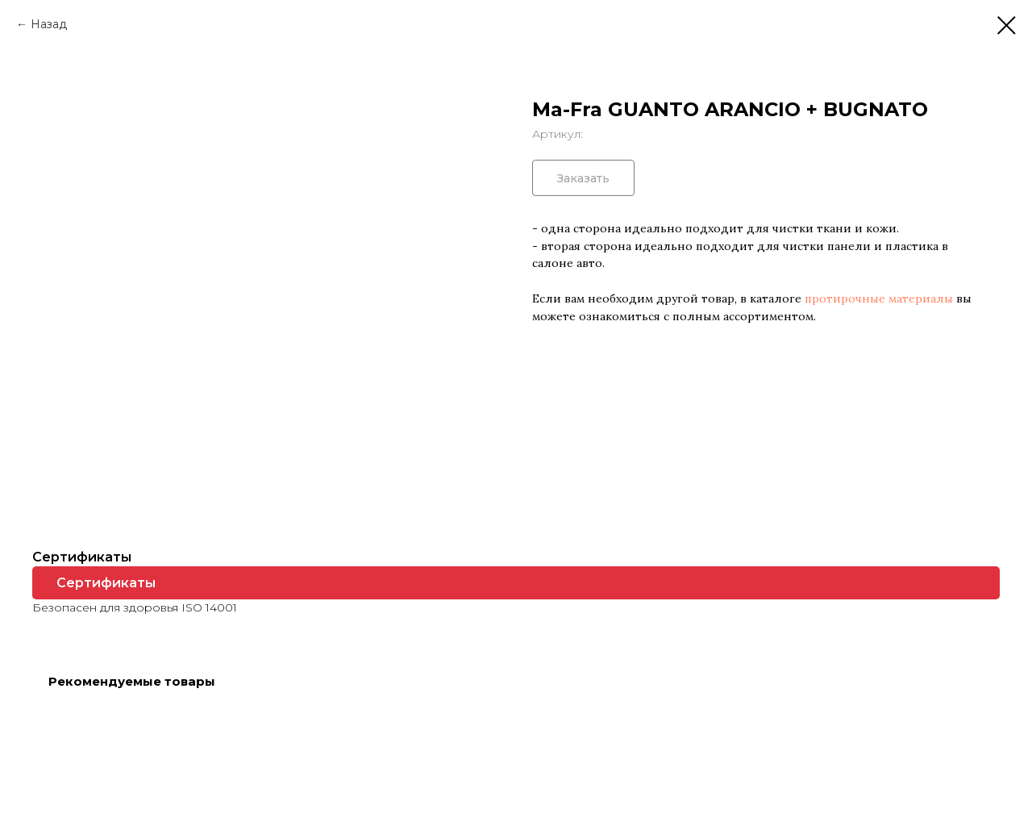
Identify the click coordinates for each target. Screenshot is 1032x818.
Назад (49, 24)
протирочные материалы (879, 298)
